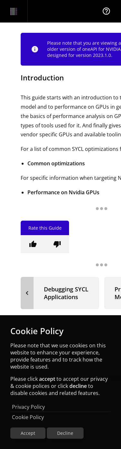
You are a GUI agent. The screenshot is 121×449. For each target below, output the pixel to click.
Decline (65, 433)
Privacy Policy (28, 406)
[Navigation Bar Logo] (13, 11)
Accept (28, 433)
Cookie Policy (28, 417)
